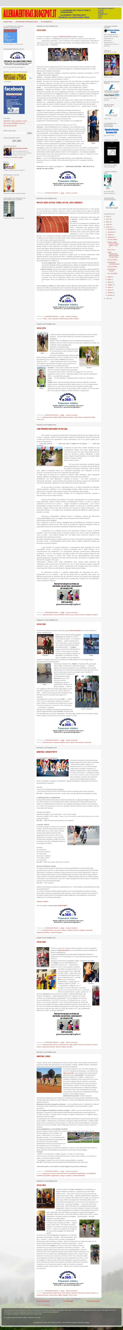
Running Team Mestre (10, 125)
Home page (68, 1301)
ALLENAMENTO (46, 21)
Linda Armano (78, 417)
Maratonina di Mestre (48, 1047)
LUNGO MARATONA (78, 1175)
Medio (71, 318)
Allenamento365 (75, 630)
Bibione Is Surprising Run (60, 1044)
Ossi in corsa (73, 1295)
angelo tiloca (57, 1293)
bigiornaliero (55, 1175)
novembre (111, 232)
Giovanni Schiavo (68, 417)
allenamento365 (65, 36)
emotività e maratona (91, 614)
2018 (108, 227)
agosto (110, 277)
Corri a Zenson (66, 1293)
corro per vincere (79, 614)
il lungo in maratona (67, 930)
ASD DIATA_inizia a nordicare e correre (15, 121)
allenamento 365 (48, 417)
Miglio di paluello (63, 1295)
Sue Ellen (69, 1047)
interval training (64, 318)
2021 (108, 219)
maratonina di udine (89, 417)
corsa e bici (56, 930)
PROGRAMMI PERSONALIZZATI (27, 21)
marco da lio (40, 419)
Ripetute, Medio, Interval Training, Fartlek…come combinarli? (59, 203)
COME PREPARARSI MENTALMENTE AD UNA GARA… (52, 429)
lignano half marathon (77, 742)
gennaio (110, 295)
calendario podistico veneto (61, 742)
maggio (110, 284)
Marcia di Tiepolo (61, 1047)
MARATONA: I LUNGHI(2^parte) (47, 752)
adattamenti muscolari (49, 1173)
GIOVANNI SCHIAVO (21, 148)
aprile (109, 287)
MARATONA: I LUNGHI (43, 1056)
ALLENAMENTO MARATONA (76, 1173)
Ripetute (76, 318)
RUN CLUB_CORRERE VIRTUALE (14, 123)
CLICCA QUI (62, 905)
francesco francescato (85, 1044)
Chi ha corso (41, 328)
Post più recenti (43, 1301)
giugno (110, 282)
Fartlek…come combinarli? (51, 318)
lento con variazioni (79, 930)
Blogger (87, 1322)
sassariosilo (87, 742)
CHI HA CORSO (41, 30)
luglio (109, 279)
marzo (110, 290)
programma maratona (43, 932)
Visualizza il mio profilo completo (13, 157)
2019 (108, 224)
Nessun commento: (72, 193)
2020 (108, 222)
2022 (108, 216)
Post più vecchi (93, 1301)
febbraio (110, 292)
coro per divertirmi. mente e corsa (63, 614)
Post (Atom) (46, 1305)
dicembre (111, 229)
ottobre (110, 234)
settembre (111, 237)
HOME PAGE (7, 21)
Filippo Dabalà (57, 417)
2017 (108, 298)
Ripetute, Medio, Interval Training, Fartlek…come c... (113, 244)
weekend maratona (56, 932)
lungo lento (89, 930)
